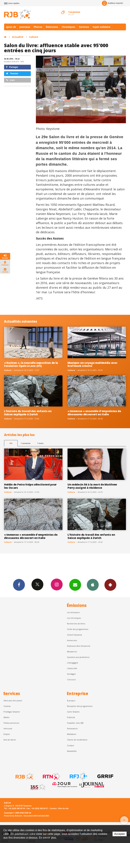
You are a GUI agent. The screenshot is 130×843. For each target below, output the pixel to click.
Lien (10, 80)
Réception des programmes (79, 706)
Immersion (72, 640)
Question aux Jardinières (78, 657)
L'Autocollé (72, 668)
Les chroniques (74, 618)
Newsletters (75, 584)
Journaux (24, 26)
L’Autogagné (72, 663)
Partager (12, 67)
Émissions (52, 26)
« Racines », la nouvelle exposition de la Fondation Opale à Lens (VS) (31, 364)
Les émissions (73, 612)
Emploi (7, 734)
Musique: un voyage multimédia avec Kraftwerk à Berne (92, 364)
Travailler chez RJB (75, 723)
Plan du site (63, 808)
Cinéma (7, 706)
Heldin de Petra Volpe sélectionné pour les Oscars (30, 486)
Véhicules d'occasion (13, 700)
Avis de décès (10, 740)
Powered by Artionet (13, 816)
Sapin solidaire (101, 26)
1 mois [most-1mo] (40, 443)
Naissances (72, 651)
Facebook (19, 584)
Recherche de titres (76, 623)
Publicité (71, 717)
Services (84, 26)
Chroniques (68, 26)
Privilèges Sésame (12, 712)
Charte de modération (77, 740)
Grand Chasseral (74, 635)
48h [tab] (11, 443)
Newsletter (72, 751)
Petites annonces (11, 723)
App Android (110, 584)
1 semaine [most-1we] (25, 443)
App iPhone (93, 584)
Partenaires (72, 728)
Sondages (71, 674)
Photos (38, 26)
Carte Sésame (73, 712)
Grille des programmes (77, 629)
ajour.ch (11, 26)
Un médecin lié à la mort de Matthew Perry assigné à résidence (92, 486)
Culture (33, 36)
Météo (6, 717)
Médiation (71, 734)
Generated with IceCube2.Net (36, 816)
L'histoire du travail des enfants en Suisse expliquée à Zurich (28, 412)
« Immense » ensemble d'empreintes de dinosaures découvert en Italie (94, 412)
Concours (71, 679)
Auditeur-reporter (112, 3)
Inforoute (8, 728)
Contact (70, 745)
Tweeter (12, 73)
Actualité (17, 36)
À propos (71, 700)
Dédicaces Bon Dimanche (78, 646)
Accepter (119, 833)
